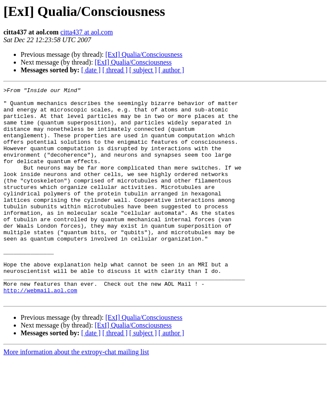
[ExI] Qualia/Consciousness (143, 54)
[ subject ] (143, 70)
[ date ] (91, 70)
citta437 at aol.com (86, 32)
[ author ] (171, 70)
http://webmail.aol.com (40, 331)
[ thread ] (115, 70)
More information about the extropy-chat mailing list (76, 394)
